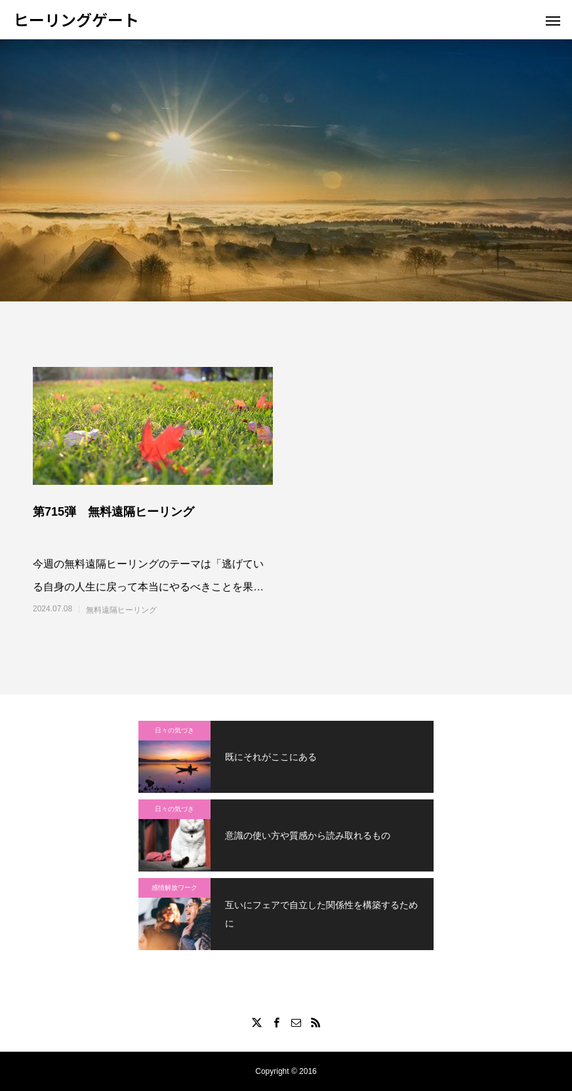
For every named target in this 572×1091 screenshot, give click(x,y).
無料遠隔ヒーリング (121, 610)
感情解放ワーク (174, 887)
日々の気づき (174, 730)
